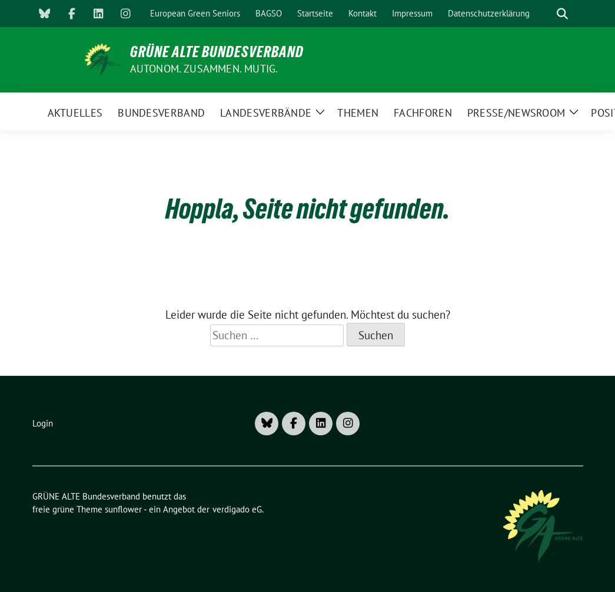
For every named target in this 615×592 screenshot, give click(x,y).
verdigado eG (237, 509)
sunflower (123, 509)
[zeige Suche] (562, 13)
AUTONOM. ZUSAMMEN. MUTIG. (204, 68)
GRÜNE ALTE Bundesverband (217, 52)
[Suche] (545, 13)
